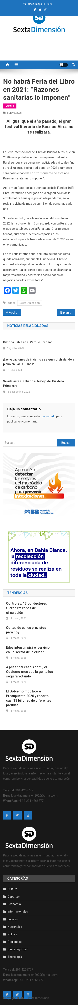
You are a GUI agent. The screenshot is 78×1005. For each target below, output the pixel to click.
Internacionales (18, 911)
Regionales (15, 941)
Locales (13, 919)
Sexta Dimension (30, 302)
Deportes (14, 896)
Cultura (10, 105)
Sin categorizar (18, 949)
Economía (14, 904)
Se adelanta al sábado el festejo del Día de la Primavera (33, 383)
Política (12, 934)
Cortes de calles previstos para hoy (26, 630)
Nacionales (15, 926)
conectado (49, 416)
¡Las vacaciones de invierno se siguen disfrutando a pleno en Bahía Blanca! (38, 362)
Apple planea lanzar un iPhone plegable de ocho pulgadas (15, 312)
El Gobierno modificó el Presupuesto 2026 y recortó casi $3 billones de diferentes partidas (28, 698)
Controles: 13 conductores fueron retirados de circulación (26, 608)
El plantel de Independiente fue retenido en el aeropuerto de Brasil (67, 312)
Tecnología (15, 956)
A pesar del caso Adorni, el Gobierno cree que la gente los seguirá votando (29, 671)
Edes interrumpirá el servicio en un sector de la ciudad (28, 650)
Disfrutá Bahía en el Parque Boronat (27, 342)
